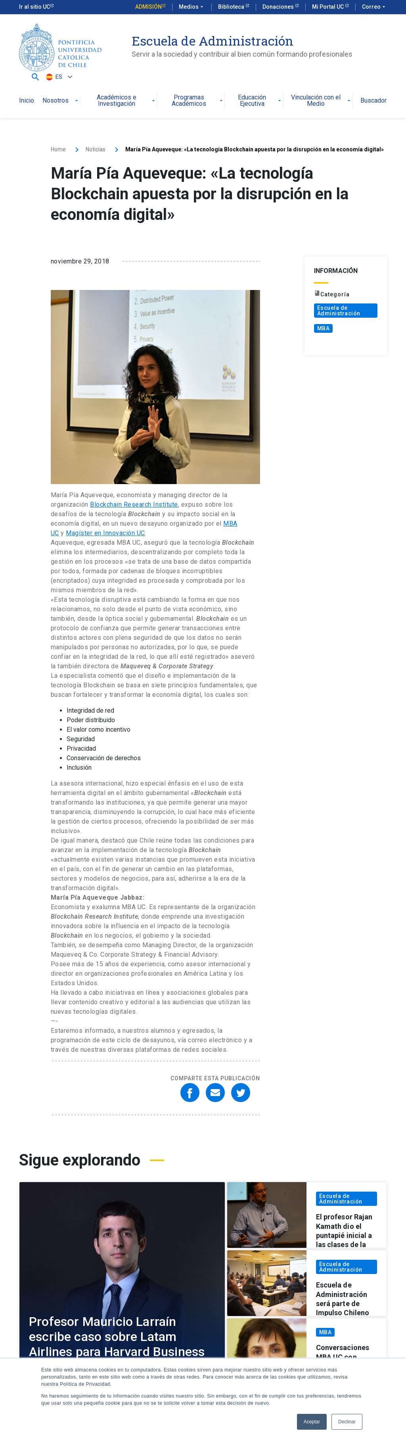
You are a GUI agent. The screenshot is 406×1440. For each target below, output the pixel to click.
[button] (35, 77)
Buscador (373, 100)
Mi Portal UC (328, 7)
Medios (192, 7)
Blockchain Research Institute (134, 504)
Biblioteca (231, 7)
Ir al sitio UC (34, 7)
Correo (374, 7)
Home (58, 149)
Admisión (148, 7)
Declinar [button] (347, 1422)
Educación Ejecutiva (260, 100)
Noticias (95, 149)
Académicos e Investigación (126, 100)
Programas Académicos (198, 100)
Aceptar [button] (312, 1422)
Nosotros (61, 100)
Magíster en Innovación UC (105, 533)
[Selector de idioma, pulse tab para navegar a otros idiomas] (58, 77)
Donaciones (278, 7)
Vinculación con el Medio (321, 100)
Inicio (26, 100)
